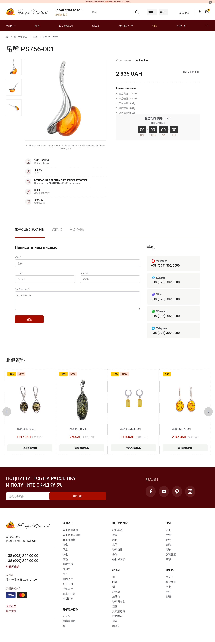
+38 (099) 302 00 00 (22, 561)
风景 (65, 550)
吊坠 (35, 36)
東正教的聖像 (70, 530)
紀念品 (66, 617)
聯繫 (168, 597)
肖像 (65, 545)
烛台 (114, 622)
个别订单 (68, 599)
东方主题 (68, 584)
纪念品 (95, 25)
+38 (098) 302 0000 (165, 282)
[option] (14, 67)
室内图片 (68, 580)
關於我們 (171, 582)
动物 (65, 560)
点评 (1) (57, 229)
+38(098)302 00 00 (68, 10)
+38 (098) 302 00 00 (22, 556)
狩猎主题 (68, 565)
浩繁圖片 (68, 589)
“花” (65, 575)
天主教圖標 (69, 540)
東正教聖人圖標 (72, 535)
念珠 (168, 545)
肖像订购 (181, 25)
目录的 (169, 578)
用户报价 (11, 611)
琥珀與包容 (118, 602)
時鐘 (114, 582)
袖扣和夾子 (118, 560)
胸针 (114, 540)
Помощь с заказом (30, 229)
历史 (168, 587)
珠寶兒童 (171, 555)
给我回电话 (61, 14)
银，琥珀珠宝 (66, 25)
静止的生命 (69, 594)
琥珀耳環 (117, 530)
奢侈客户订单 (126, 25)
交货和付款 (77, 229)
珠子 (168, 530)
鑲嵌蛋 (116, 627)
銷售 (154, 25)
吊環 (114, 555)
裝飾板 (116, 592)
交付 (168, 592)
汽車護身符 (118, 612)
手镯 (114, 535)
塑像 (114, 607)
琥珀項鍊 (117, 550)
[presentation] (6, 412)
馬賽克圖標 (69, 622)
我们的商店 (181, 12)
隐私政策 (11, 606)
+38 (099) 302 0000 (165, 265)
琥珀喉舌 (117, 617)
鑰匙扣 (116, 597)
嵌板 (65, 555)
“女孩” (66, 570)
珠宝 (37, 25)
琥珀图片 (11, 25)
